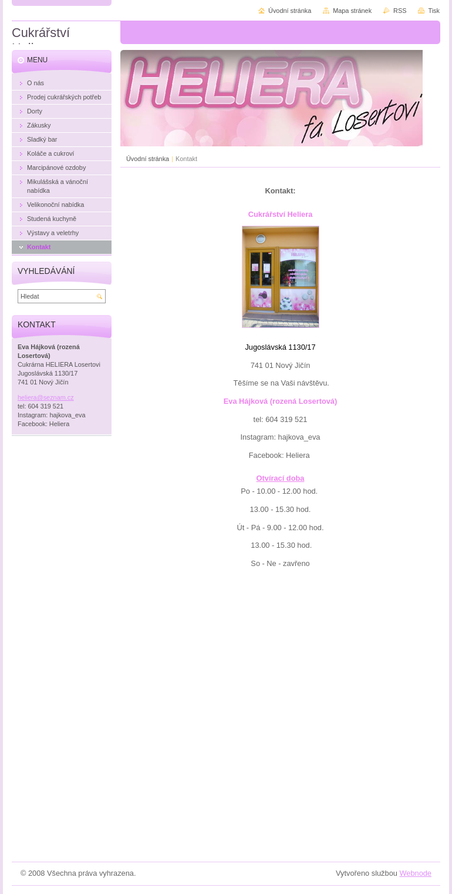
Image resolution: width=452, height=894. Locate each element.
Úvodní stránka (147, 158)
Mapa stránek (352, 10)
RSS (399, 10)
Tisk (434, 10)
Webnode (415, 873)
